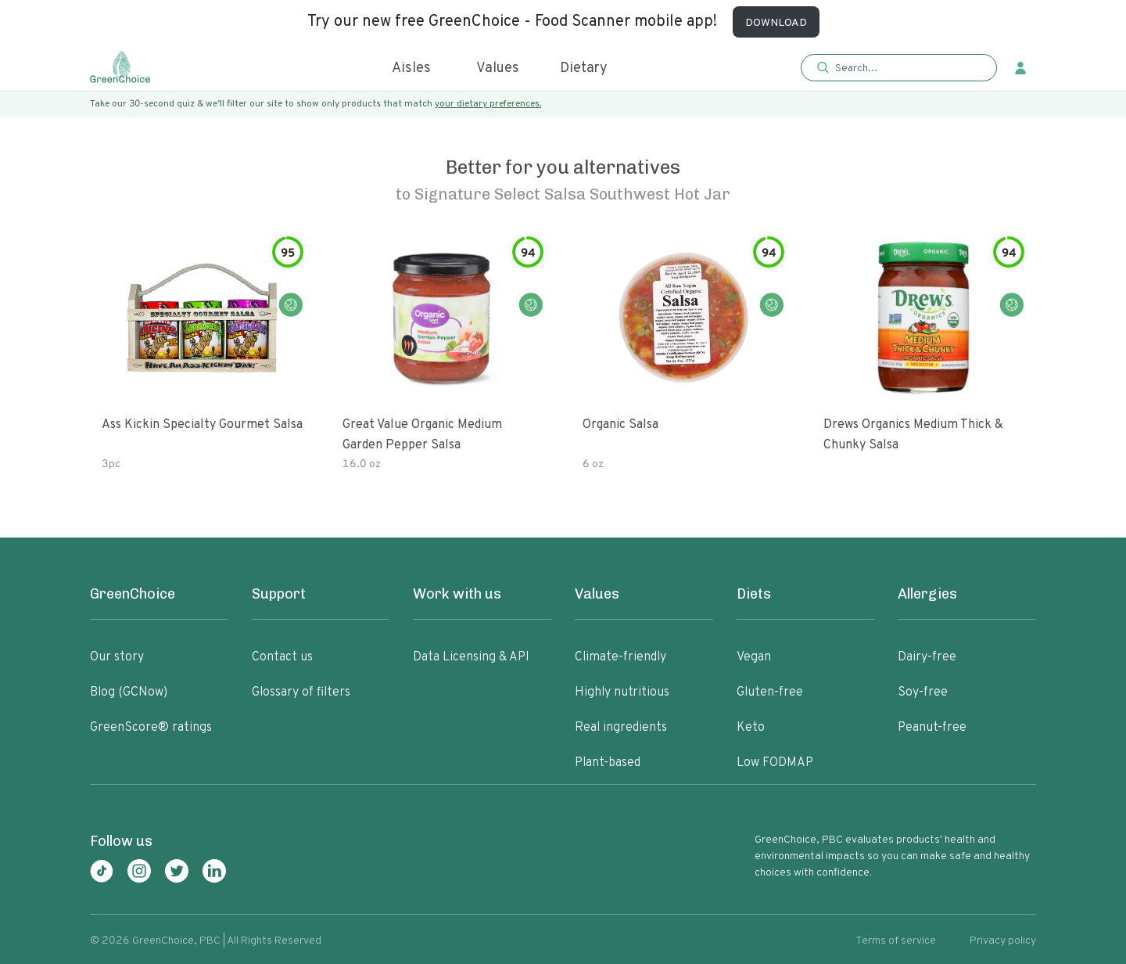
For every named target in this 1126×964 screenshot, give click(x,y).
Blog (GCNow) (128, 692)
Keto (751, 728)
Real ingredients (621, 728)
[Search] (906, 68)
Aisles (411, 68)
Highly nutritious (622, 692)
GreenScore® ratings (151, 728)
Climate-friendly (620, 657)
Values (497, 68)
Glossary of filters (301, 692)
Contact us (282, 657)
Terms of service (895, 941)
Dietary (584, 68)
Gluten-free (770, 692)
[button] (899, 68)
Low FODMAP (775, 763)
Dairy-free (927, 657)
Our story (117, 657)
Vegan (754, 657)
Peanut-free (932, 728)
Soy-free (923, 692)
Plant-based (607, 763)
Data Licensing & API (471, 657)
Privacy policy (1003, 941)
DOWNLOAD (776, 23)
